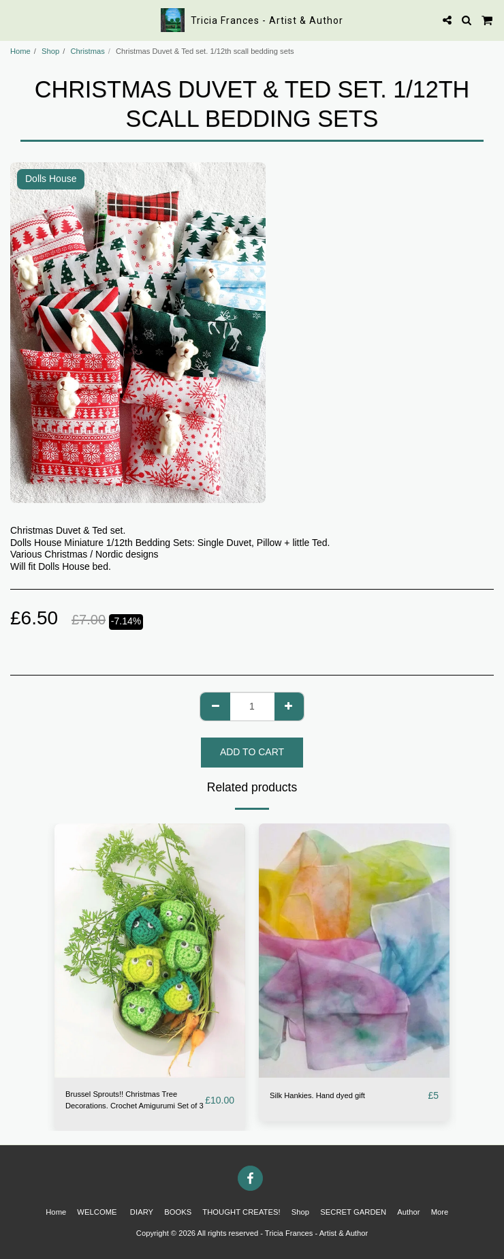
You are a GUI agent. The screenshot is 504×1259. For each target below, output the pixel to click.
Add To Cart (252, 751)
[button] (15, 19)
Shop (50, 51)
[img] (149, 950)
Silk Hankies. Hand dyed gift (317, 1095)
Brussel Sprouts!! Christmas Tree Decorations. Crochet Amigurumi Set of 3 (134, 1100)
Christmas (87, 51)
